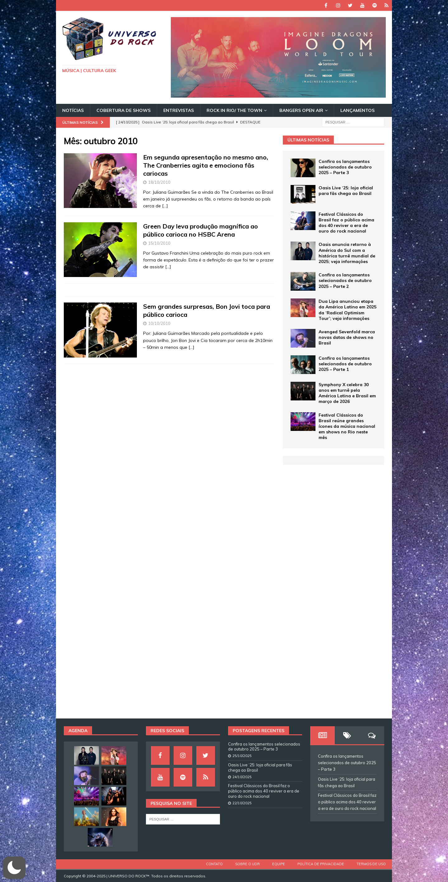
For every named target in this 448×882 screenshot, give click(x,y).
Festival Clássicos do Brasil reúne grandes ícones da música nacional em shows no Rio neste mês (347, 426)
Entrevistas (178, 110)
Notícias (73, 110)
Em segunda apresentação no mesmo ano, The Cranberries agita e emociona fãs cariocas (205, 165)
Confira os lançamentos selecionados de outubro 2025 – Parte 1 (345, 363)
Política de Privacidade (320, 864)
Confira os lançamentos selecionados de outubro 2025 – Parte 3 (345, 167)
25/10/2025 (242, 756)
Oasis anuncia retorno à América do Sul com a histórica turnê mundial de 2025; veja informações (347, 253)
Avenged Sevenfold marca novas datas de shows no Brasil (347, 337)
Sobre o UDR (247, 864)
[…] (165, 206)
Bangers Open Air (301, 110)
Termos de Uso (371, 864)
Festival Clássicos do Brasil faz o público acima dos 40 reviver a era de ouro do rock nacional (346, 222)
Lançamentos (357, 110)
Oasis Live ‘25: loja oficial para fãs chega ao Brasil (346, 190)
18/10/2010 (159, 182)
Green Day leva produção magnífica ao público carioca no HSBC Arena (200, 230)
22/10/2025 (242, 803)
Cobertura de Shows (123, 110)
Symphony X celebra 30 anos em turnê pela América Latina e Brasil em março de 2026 (347, 393)
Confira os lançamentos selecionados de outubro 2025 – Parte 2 (345, 280)
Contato (214, 864)
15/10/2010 (159, 243)
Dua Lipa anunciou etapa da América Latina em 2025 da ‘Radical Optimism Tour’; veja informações (347, 309)
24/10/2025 (242, 777)
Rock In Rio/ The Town (234, 110)
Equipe (278, 864)
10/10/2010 (159, 323)
